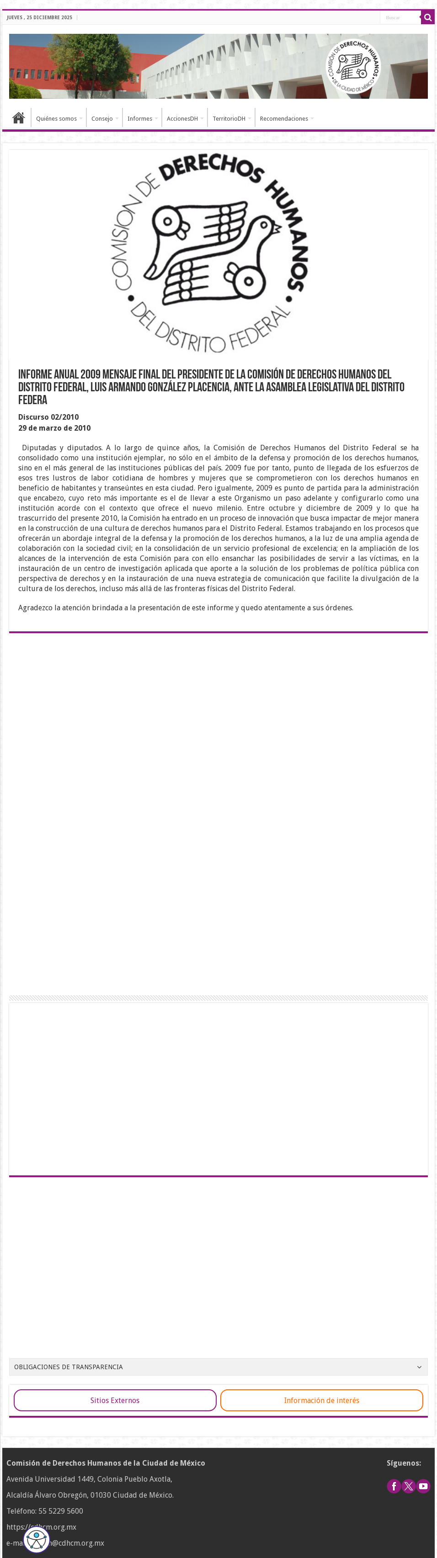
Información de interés (321, 1400)
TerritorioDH (229, 118)
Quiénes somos (56, 118)
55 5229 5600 (60, 1511)
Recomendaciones (284, 118)
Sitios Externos (115, 1400)
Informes (140, 118)
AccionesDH (182, 118)
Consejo (102, 118)
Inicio (19, 117)
